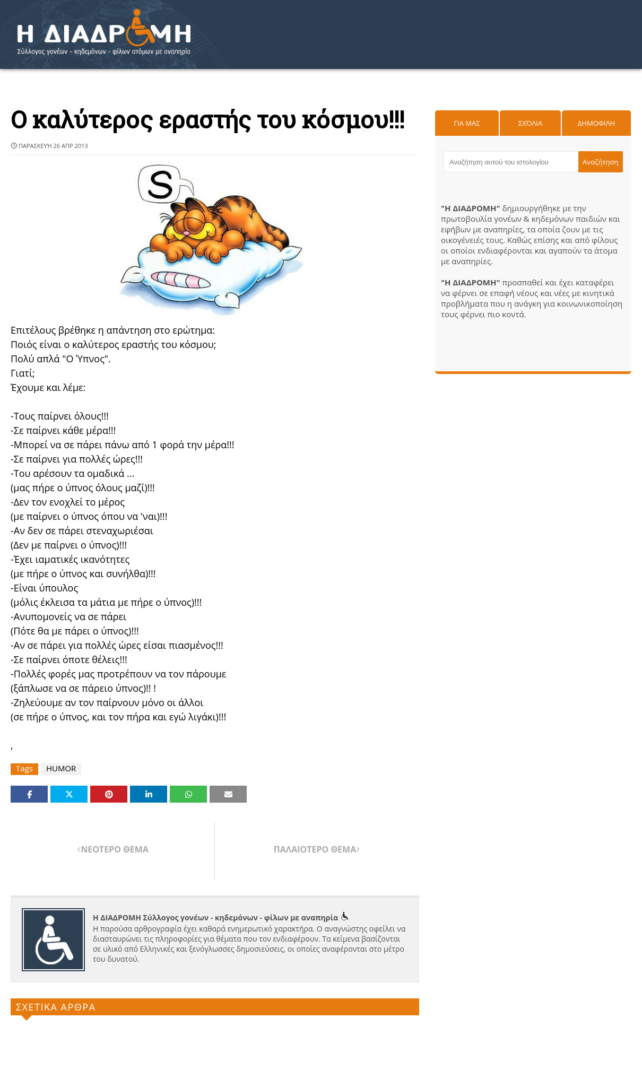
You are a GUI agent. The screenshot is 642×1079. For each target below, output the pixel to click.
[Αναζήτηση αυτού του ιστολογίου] (511, 161)
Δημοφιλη (596, 123)
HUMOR (61, 768)
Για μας (467, 123)
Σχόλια (530, 123)
